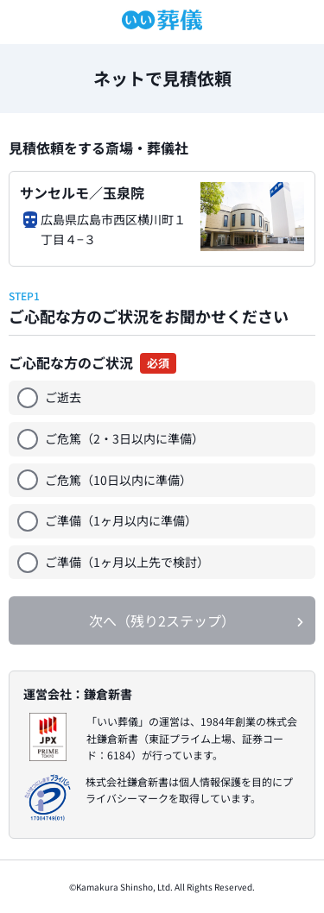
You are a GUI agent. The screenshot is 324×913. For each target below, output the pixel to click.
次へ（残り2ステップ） (162, 620)
